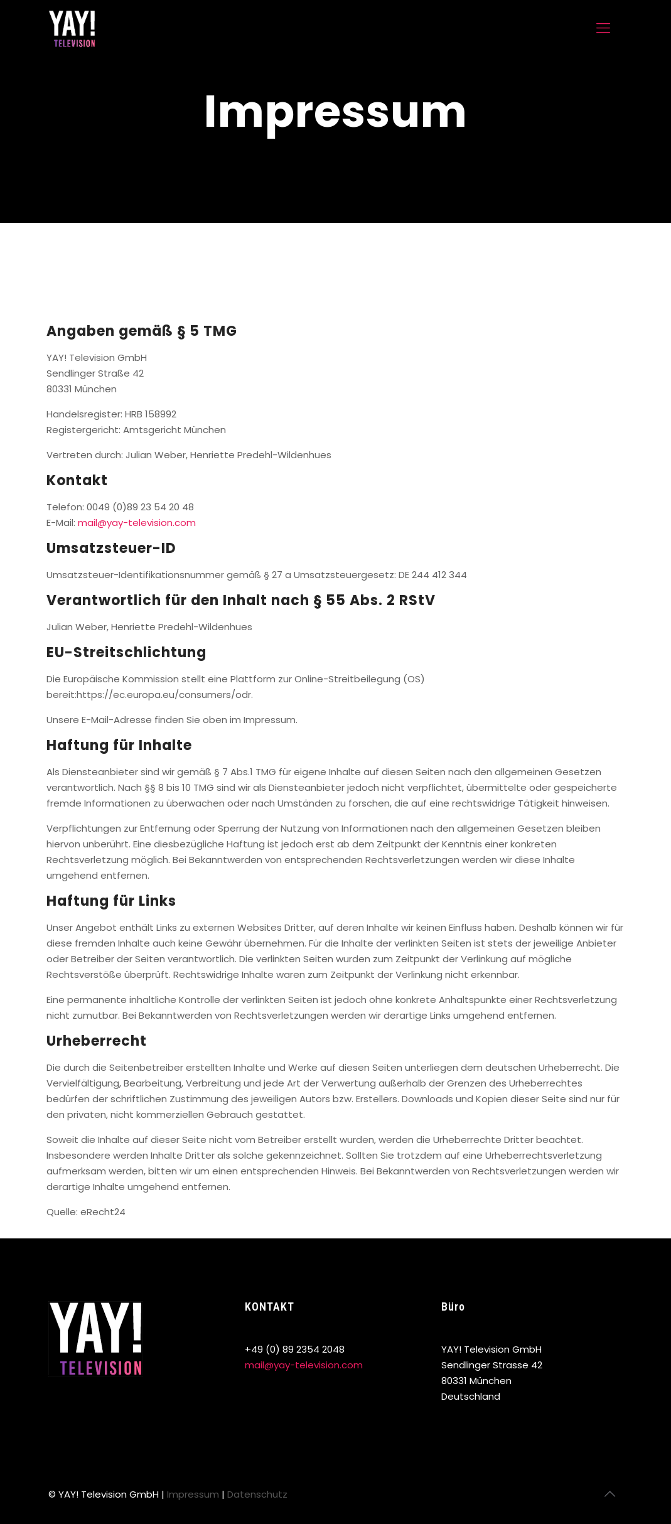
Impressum (193, 1494)
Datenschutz (257, 1494)
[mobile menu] (603, 28)
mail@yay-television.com (137, 522)
